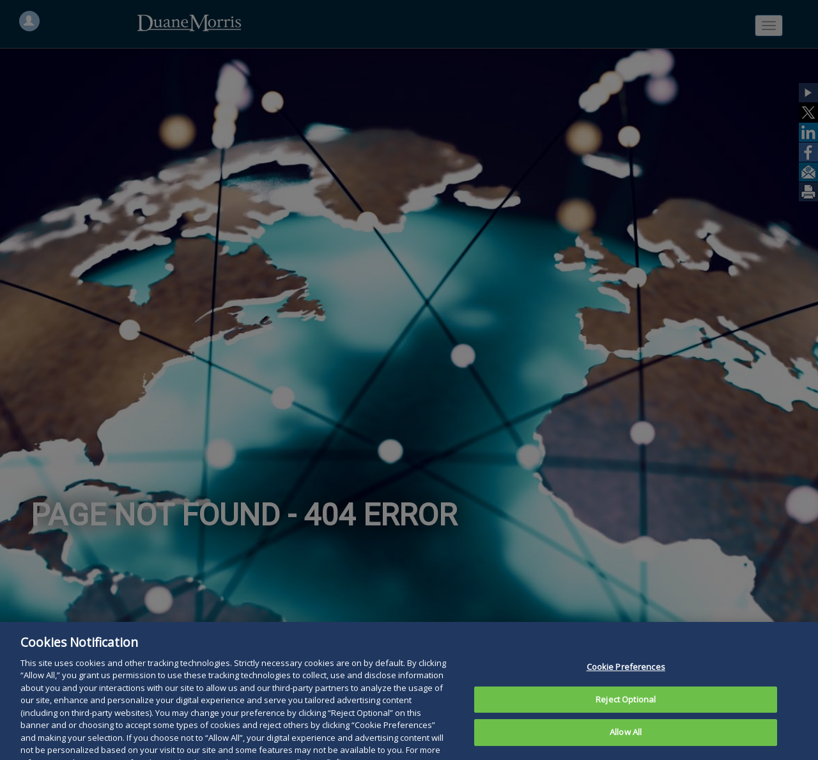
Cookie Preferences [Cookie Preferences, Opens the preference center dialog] (626, 677)
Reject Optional (626, 709)
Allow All (626, 742)
